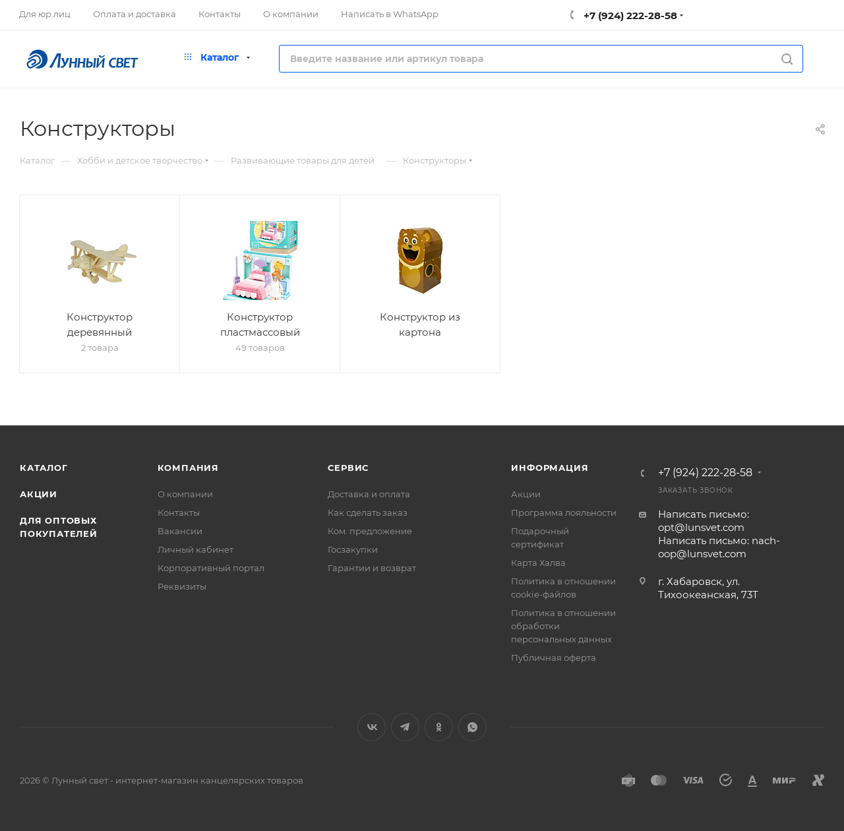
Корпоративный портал (211, 568)
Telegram (405, 727)
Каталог (44, 467)
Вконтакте (371, 727)
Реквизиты (182, 586)
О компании (185, 494)
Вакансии (180, 531)
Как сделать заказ (367, 512)
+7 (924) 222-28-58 (629, 15)
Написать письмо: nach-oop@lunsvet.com (719, 547)
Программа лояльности (564, 512)
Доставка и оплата (369, 494)
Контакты (179, 512)
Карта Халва (538, 562)
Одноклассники (439, 727)
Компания (188, 467)
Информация (549, 467)
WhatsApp (472, 727)
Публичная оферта (553, 657)
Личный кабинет (195, 549)
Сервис (348, 467)
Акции (38, 494)
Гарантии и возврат (372, 568)
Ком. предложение (370, 531)
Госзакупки (353, 549)
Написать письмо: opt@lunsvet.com (703, 521)
